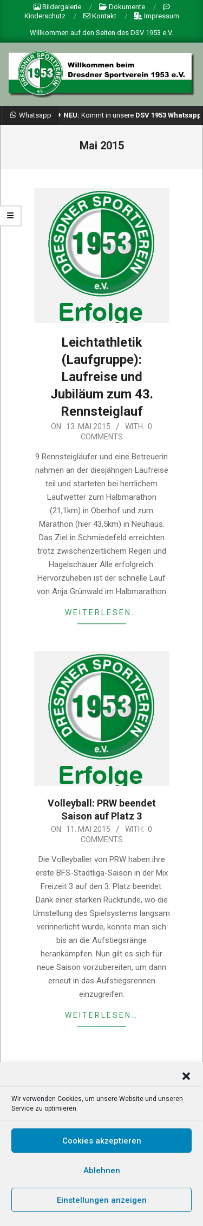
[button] (186, 1082)
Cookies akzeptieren (101, 1147)
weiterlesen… (101, 612)
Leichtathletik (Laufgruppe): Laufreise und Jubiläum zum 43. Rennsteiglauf (101, 377)
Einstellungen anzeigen (102, 1206)
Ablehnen (101, 1176)
